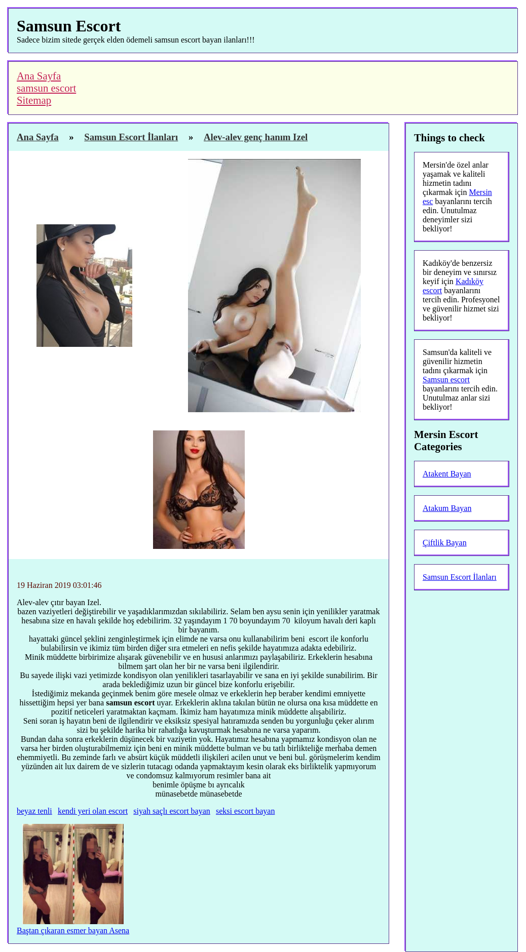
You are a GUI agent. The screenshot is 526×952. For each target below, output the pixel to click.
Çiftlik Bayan (445, 542)
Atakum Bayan (447, 508)
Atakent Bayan (447, 473)
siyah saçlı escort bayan (171, 811)
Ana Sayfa (39, 76)
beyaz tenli (34, 811)
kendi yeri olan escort (93, 811)
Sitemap (34, 100)
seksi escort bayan (245, 811)
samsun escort (46, 88)
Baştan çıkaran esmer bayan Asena (73, 930)
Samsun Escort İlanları (460, 577)
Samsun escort (446, 379)
